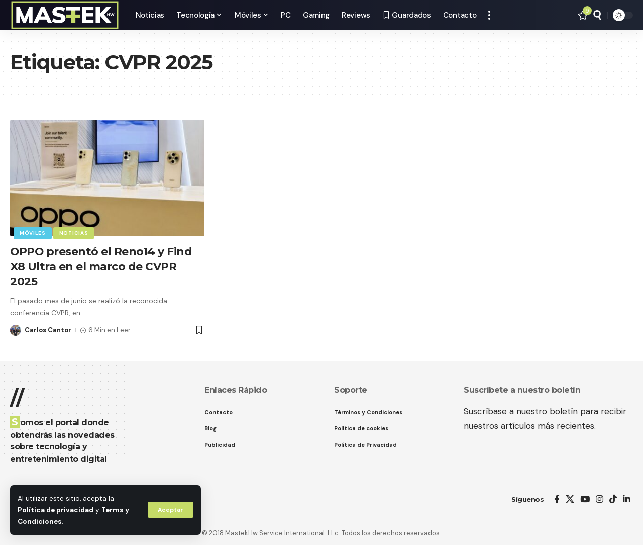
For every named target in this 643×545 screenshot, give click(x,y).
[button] (170, 510)
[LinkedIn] (626, 498)
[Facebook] (557, 498)
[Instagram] (599, 498)
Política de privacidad (55, 510)
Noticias (73, 233)
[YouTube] (585, 498)
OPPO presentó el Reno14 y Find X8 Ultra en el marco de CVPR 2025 (101, 265)
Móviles (33, 233)
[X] (570, 498)
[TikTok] (613, 498)
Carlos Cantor (48, 328)
